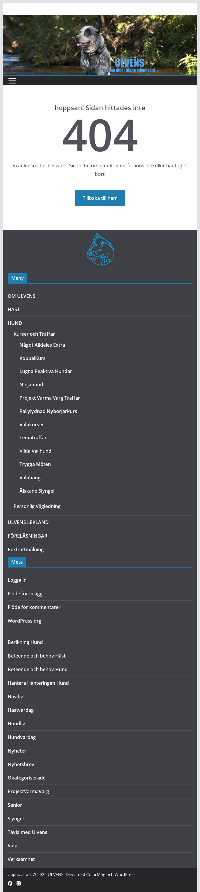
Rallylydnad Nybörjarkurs (48, 411)
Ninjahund (31, 384)
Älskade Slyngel (36, 491)
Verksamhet (21, 859)
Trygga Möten (35, 464)
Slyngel (16, 818)
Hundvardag (22, 737)
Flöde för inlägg (25, 593)
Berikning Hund (25, 642)
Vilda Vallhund (35, 451)
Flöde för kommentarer (34, 607)
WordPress (125, 874)
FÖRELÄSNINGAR (27, 536)
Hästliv (15, 696)
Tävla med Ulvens (27, 832)
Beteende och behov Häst (37, 655)
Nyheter (17, 751)
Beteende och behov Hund (38, 669)
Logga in (17, 580)
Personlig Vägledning (37, 506)
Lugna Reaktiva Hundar (45, 371)
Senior (15, 805)
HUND (15, 323)
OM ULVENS (21, 296)
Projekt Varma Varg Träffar (49, 398)
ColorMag (95, 874)
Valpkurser (31, 424)
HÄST (14, 309)
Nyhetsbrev (21, 764)
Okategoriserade (26, 777)
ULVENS (56, 874)
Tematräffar (33, 437)
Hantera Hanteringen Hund (38, 683)
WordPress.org (24, 621)
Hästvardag (21, 710)
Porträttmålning (26, 549)
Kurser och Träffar (34, 334)
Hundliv (16, 723)
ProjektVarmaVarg (28, 791)
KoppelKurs (32, 358)
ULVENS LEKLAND (28, 522)
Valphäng (29, 477)
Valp (12, 845)
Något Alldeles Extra (42, 345)
